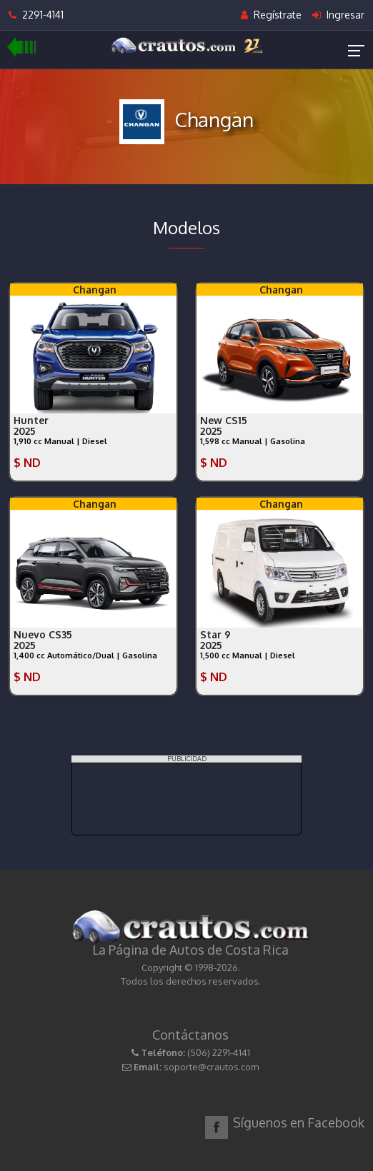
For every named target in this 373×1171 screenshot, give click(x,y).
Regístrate (271, 15)
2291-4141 (36, 15)
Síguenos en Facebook (298, 1122)
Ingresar (338, 15)
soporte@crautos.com (211, 1066)
